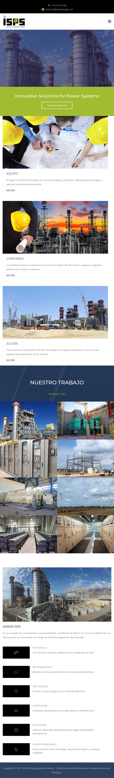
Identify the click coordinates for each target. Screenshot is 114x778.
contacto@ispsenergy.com (57, 9)
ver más (10, 189)
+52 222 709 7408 (57, 5)
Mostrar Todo (57, 393)
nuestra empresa (57, 105)
